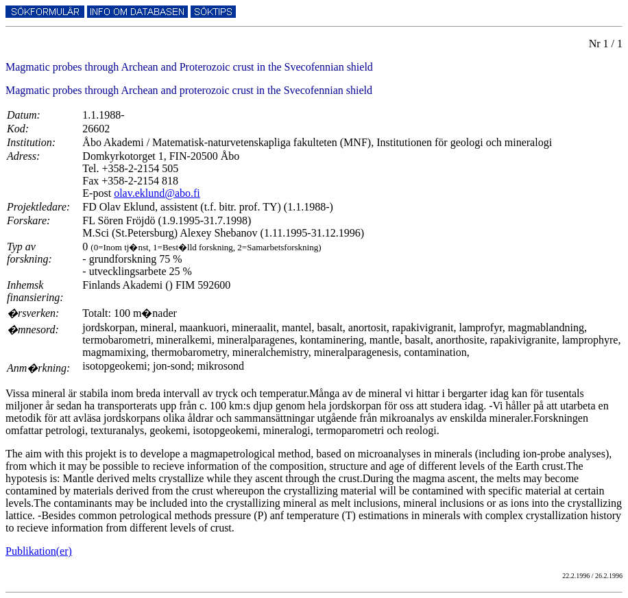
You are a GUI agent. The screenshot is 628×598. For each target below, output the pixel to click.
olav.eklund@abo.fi (157, 193)
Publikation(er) (38, 551)
